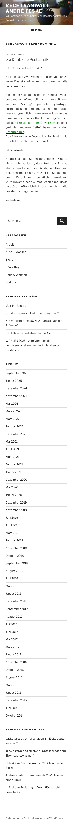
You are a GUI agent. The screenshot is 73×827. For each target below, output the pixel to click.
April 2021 (12, 449)
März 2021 (12, 457)
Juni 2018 (12, 578)
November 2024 (16, 396)
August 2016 (14, 677)
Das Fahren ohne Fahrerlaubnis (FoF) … (31, 333)
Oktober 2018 (15, 555)
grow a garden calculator (22, 751)
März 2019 (12, 533)
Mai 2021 (12, 441)
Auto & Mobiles (16, 252)
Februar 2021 (14, 464)
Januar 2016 (14, 692)
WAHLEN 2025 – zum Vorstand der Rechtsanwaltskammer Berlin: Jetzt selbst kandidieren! (33, 345)
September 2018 (17, 563)
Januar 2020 (14, 495)
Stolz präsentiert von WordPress (43, 818)
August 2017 (14, 616)
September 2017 (17, 609)
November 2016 (16, 662)
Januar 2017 (13, 654)
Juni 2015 (12, 708)
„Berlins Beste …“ (17, 305)
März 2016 (12, 685)
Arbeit (10, 244)
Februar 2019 (14, 540)
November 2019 (16, 510)
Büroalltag (12, 267)
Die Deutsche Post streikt (27, 59)
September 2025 (17, 373)
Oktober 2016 (15, 669)
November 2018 (16, 548)
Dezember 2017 (16, 601)
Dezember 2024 (16, 388)
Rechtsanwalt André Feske (27, 8)
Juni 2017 (12, 632)
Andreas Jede (15, 775)
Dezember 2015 (16, 700)
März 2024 (13, 411)
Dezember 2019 (16, 502)
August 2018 (14, 571)
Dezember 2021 (16, 434)
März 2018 (12, 586)
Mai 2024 (12, 403)
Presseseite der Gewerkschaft (38, 122)
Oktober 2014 (15, 715)
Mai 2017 (12, 639)
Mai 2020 (12, 487)
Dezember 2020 (16, 479)
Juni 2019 (12, 517)
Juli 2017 (11, 624)
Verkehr (11, 282)
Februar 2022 (14, 426)
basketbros (13, 738)
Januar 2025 (14, 380)
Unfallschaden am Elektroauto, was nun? (32, 313)
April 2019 (12, 525)
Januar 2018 (14, 593)
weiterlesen (14, 200)
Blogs (9, 259)
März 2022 (13, 419)
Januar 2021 (13, 472)
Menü (36, 29)
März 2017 (12, 647)
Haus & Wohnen (16, 275)
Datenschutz (13, 818)
